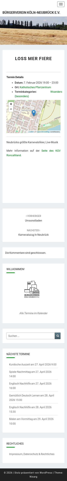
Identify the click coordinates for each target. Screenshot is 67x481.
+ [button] (11, 104)
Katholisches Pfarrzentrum (35, 87)
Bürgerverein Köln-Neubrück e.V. (31, 12)
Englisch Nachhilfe (20, 383)
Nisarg (33, 476)
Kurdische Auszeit (19, 364)
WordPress (46, 472)
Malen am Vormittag (21, 418)
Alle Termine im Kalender (33, 313)
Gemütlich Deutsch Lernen (24, 395)
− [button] (11, 109)
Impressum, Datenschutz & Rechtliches (31, 454)
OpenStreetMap (43, 132)
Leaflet (31, 132)
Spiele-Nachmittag (20, 371)
